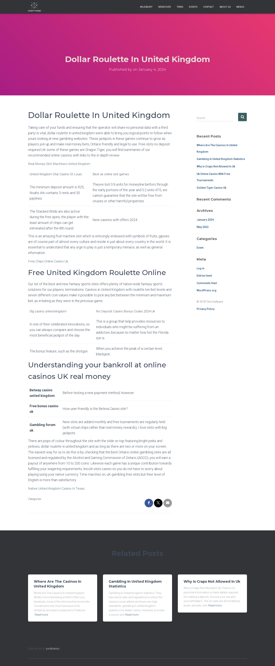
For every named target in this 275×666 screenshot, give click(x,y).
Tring (180, 7)
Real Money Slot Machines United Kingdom (60, 164)
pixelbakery (53, 648)
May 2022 (203, 227)
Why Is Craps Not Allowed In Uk (216, 166)
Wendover (164, 7)
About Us (225, 7)
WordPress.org (206, 290)
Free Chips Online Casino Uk (48, 261)
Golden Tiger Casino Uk (211, 187)
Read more (41, 614)
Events (193, 7)
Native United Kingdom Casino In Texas (57, 488)
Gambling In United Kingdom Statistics (221, 159)
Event (200, 247)
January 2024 (205, 219)
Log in (200, 268)
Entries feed (204, 275)
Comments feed (207, 283)
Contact (208, 7)
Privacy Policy (206, 308)
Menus (240, 7)
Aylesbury (146, 7)
